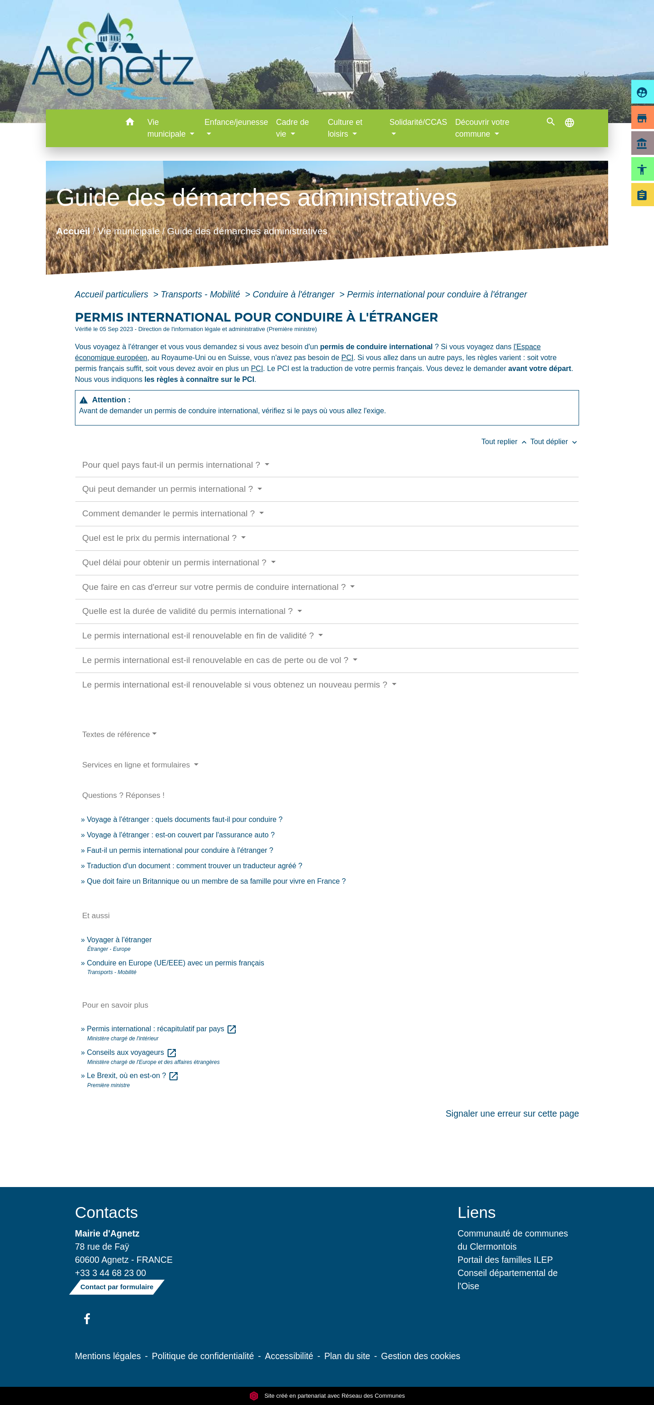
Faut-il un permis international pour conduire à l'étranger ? (180, 850)
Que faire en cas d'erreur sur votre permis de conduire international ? (215, 587)
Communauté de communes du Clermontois (513, 1240)
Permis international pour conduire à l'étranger (437, 294)
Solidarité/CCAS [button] (418, 122)
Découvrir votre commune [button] (482, 128)
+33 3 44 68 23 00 (110, 1273)
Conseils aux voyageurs (132, 1052)
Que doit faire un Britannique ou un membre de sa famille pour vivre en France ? (216, 881)
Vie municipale (129, 230)
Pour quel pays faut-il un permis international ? (172, 465)
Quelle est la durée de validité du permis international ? (188, 611)
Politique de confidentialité (203, 1356)
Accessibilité (289, 1356)
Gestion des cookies (420, 1356)
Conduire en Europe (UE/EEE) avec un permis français (175, 963)
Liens (477, 1212)
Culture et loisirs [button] (345, 128)
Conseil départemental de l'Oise (508, 1279)
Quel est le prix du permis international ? (160, 538)
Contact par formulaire (117, 1287)
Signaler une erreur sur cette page (512, 1113)
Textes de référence (116, 734)
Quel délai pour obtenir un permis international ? (175, 562)
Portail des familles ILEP (505, 1260)
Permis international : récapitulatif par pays (162, 1029)
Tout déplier (554, 441)
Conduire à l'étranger (295, 294)
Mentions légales (108, 1356)
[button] (130, 123)
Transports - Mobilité (202, 294)
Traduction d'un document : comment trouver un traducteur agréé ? (194, 866)
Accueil (73, 230)
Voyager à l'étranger (119, 940)
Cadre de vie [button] (292, 128)
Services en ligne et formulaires (137, 765)
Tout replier (505, 441)
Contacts (106, 1212)
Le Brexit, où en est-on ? (133, 1075)
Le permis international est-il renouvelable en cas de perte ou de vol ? (216, 660)
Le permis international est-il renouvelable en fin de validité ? (199, 635)
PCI (348, 357)
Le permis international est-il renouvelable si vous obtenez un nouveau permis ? (236, 684)
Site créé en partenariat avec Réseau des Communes (327, 1395)
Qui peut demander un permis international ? (168, 489)
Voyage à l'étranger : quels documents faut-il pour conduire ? (184, 819)
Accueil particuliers (113, 294)
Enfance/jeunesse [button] (236, 122)
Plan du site (347, 1356)
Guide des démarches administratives (247, 230)
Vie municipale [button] (168, 128)
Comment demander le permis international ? (169, 513)
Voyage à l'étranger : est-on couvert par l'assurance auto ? (180, 835)
